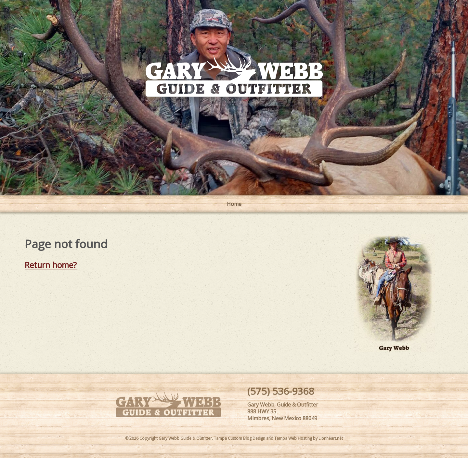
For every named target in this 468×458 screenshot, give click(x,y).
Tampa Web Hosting (293, 438)
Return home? (51, 264)
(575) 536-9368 (280, 391)
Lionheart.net (330, 438)
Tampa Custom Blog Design (239, 438)
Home (234, 204)
